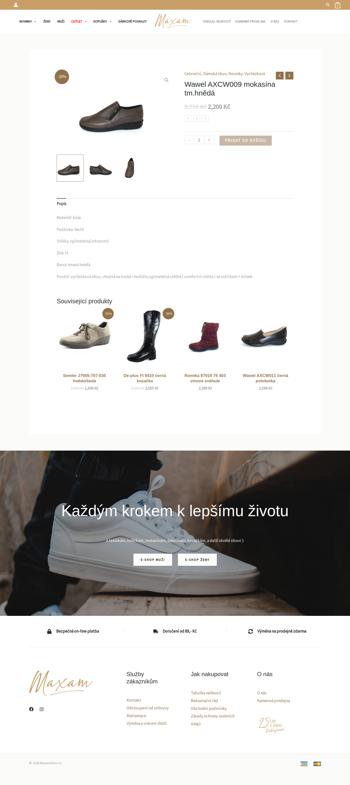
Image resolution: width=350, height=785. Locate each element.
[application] (34, 21)
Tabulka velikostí (206, 693)
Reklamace (136, 715)
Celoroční (192, 73)
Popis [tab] (61, 203)
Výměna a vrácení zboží (147, 723)
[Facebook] (31, 709)
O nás (261, 693)
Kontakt (134, 700)
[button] (328, 5)
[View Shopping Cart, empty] (337, 5)
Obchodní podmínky (209, 708)
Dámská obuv (215, 73)
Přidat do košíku (245, 140)
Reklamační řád (204, 700)
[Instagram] (41, 709)
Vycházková (255, 73)
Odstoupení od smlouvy (148, 708)
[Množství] (199, 140)
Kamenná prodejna (273, 700)
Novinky (235, 73)
